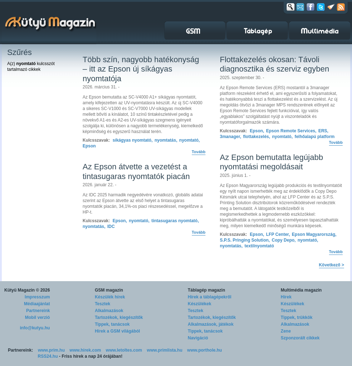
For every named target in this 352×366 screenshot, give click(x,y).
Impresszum (37, 296)
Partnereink (38, 310)
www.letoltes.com (124, 350)
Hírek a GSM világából (117, 331)
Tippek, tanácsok (112, 324)
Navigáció (198, 337)
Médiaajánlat (37, 303)
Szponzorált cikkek (300, 337)
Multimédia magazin (301, 290)
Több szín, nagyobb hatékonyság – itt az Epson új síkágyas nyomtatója (141, 69)
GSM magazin (109, 290)
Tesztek (102, 303)
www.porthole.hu (204, 350)
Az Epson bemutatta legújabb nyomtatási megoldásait (271, 162)
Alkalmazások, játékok (210, 324)
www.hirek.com (85, 350)
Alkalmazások (109, 310)
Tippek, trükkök (296, 317)
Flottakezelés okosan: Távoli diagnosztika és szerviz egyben (274, 64)
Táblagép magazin (206, 290)
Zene (286, 331)
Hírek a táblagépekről (209, 296)
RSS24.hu (48, 356)
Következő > (331, 264)
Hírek (286, 296)
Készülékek (199, 303)
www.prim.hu (51, 350)
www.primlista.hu (164, 350)
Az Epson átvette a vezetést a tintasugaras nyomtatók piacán (136, 171)
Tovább (198, 152)
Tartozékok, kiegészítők (119, 317)
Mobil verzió (37, 317)
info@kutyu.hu (35, 327)
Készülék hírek (110, 296)
